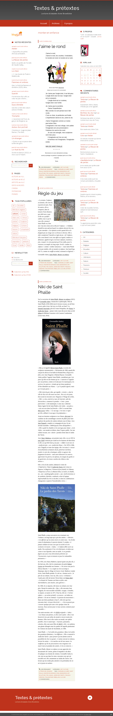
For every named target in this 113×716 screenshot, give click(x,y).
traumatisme (49, 175)
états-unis (16, 218)
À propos (68, 23)
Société (85, 273)
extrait (68, 268)
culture (15, 214)
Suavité (15, 94)
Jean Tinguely (42, 423)
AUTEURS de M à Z (18, 180)
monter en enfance (50, 171)
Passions (49, 169)
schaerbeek (25, 229)
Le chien (15, 71)
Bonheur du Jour (87, 113)
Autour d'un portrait (20, 127)
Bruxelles (86, 249)
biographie (63, 171)
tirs (47, 173)
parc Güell (41, 440)
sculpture (42, 173)
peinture (26, 241)
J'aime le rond (52, 46)
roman (23, 214)
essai (58, 171)
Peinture (86, 269)
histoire (15, 229)
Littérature (42, 169)
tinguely (67, 173)
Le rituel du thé (18, 150)
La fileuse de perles (20, 60)
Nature (85, 261)
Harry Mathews (46, 438)
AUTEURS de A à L (18, 177)
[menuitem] (43, 23)
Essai (14, 245)
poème (41, 177)
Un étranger (17, 138)
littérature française (19, 237)
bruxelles (21, 206)
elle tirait (67, 416)
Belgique (86, 245)
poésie (15, 221)
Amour (25, 218)
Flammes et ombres (20, 82)
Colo (82, 136)
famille (21, 245)
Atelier (14, 49)
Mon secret (41, 410)
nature (15, 233)
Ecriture (24, 225)
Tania (82, 99)
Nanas (71, 308)
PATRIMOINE (16, 191)
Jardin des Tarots (43, 311)
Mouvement (61, 87)
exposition (16, 241)
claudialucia (85, 160)
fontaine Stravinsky (44, 308)
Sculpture (23, 221)
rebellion (57, 175)
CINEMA (15, 188)
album (40, 313)
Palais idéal (69, 578)
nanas (51, 173)
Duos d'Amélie (17, 105)
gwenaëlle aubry (63, 169)
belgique (15, 225)
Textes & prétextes (56, 8)
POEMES (15, 194)
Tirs (57, 588)
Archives (56, 23)
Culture (65, 167)
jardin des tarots (59, 173)
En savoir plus (87, 714)
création (41, 175)
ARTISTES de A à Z (18, 182)
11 (100, 75)
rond (67, 175)
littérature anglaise (19, 210)
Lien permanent (45, 167)
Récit (28, 245)
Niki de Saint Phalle (56, 368)
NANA (58, 612)
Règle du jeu (50, 193)
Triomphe (16, 116)
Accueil (43, 23)
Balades (86, 241)
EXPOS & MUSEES (18, 185)
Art (61, 167)
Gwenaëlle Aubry (45, 301)
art (13, 206)
